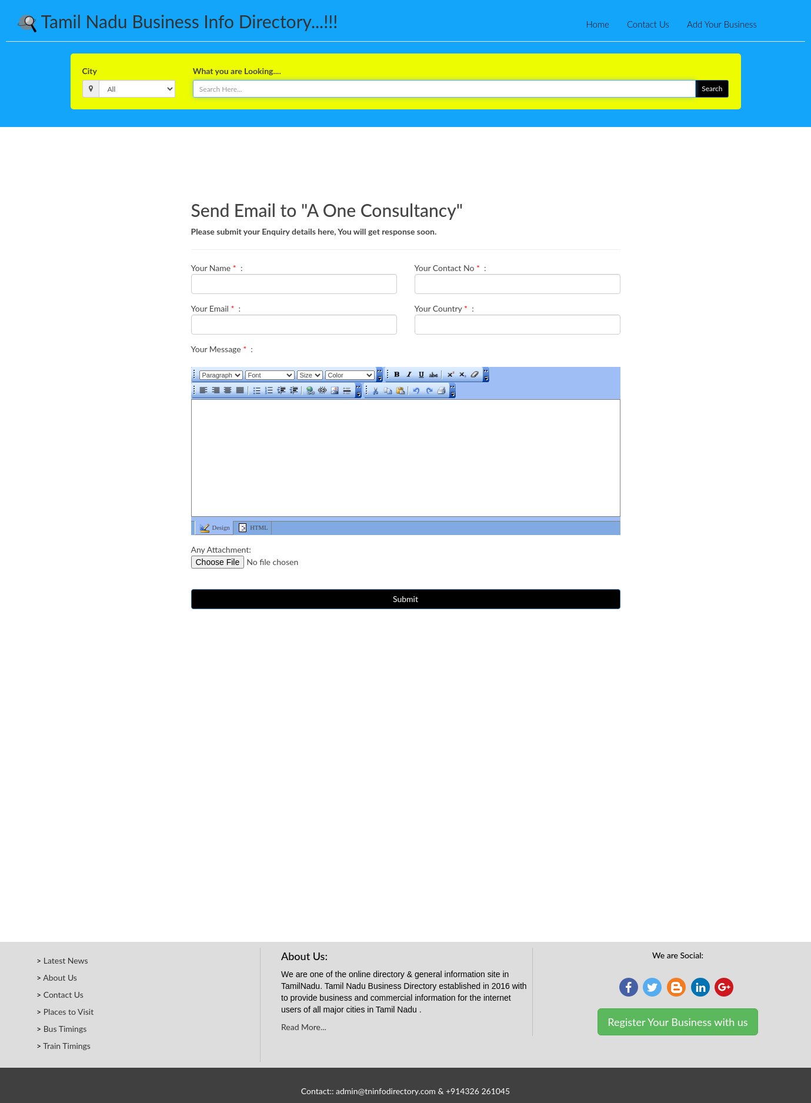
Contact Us (648, 24)
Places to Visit (69, 1012)
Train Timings (67, 1046)
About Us (60, 977)
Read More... (303, 1027)
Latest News (66, 960)
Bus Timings (65, 1029)
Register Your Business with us (677, 1021)
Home (597, 24)
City (89, 71)
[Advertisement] (406, 159)
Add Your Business (722, 24)
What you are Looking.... (237, 71)
